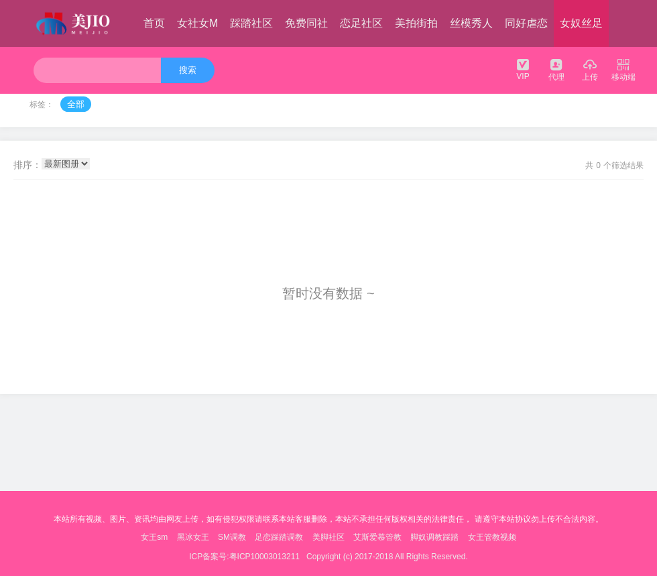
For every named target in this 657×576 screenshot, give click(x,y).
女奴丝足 (581, 23)
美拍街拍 (416, 23)
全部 (75, 104)
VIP (523, 69)
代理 (556, 69)
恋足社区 (361, 23)
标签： (41, 104)
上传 (590, 69)
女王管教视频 (492, 537)
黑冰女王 (193, 537)
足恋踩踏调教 (279, 537)
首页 (154, 23)
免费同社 (306, 23)
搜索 (187, 70)
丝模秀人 (471, 23)
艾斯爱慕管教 (377, 537)
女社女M (197, 23)
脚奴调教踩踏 (434, 537)
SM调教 (232, 537)
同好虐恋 (526, 23)
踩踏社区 (251, 23)
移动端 (623, 69)
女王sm (154, 537)
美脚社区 (328, 537)
